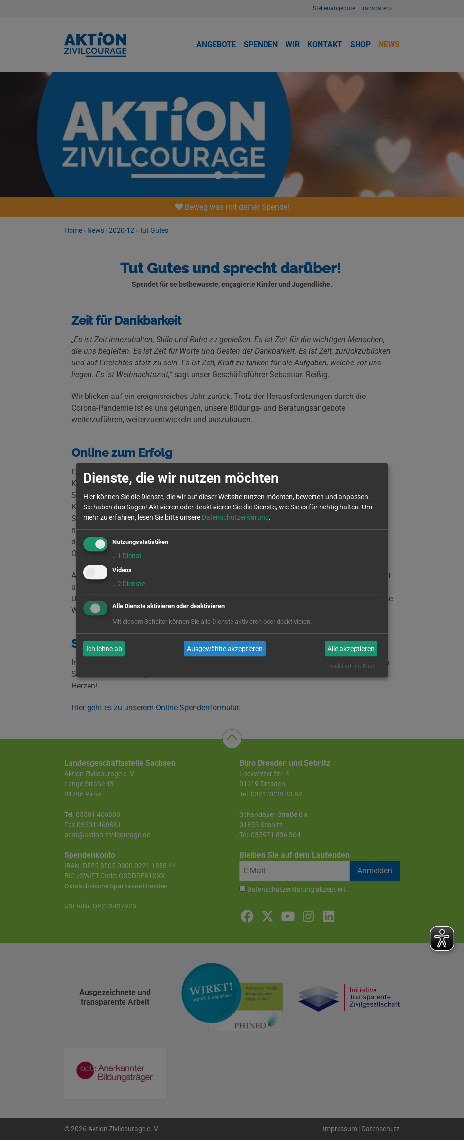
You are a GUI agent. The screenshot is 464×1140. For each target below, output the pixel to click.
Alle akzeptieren (351, 648)
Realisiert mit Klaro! (352, 666)
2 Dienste (128, 584)
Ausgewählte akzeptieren (225, 648)
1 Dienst (127, 556)
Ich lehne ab (104, 648)
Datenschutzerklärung (235, 517)
